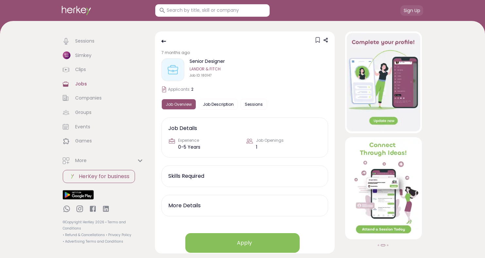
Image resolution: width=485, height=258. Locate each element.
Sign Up (412, 10)
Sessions (254, 104)
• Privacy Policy (118, 234)
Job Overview (179, 104)
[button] (103, 41)
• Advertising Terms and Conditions (93, 241)
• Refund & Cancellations (84, 234)
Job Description (218, 104)
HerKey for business (98, 176)
